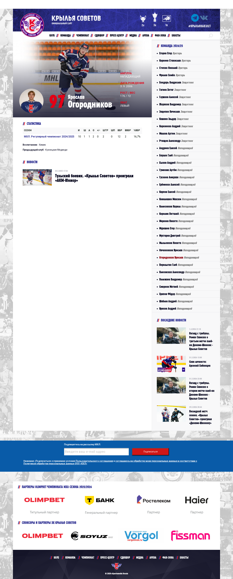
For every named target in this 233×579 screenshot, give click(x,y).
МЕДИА (139, 557)
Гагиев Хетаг (172, 89)
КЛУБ (56, 557)
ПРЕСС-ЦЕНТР (107, 557)
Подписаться (151, 451)
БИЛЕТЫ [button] (176, 35)
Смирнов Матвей (176, 286)
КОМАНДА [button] (65, 35)
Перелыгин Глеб (176, 264)
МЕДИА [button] (133, 35)
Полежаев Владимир (178, 279)
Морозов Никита (176, 221)
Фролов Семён (172, 75)
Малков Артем (173, 133)
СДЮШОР (125, 557)
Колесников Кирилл (177, 206)
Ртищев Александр (176, 140)
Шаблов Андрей (175, 301)
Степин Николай (173, 67)
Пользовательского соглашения (94, 461)
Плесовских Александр (179, 272)
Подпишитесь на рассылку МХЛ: (82, 444)
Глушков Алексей (174, 97)
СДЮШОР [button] (99, 35)
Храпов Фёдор (175, 293)
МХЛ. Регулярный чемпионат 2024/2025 (49, 136)
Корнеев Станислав (175, 60)
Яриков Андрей (175, 308)
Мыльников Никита (178, 242)
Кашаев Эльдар (173, 118)
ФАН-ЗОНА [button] (160, 35)
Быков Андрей (175, 162)
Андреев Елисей (176, 148)
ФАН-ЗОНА (168, 557)
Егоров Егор (170, 53)
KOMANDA (70, 557)
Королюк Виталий (176, 213)
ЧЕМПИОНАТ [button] (82, 35)
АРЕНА (153, 557)
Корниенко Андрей (176, 126)
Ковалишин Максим (178, 199)
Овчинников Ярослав (178, 250)
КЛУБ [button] (52, 35)
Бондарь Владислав (176, 82)
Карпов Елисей (175, 191)
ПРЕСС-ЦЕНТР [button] (117, 35)
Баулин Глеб (173, 155)
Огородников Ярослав (179, 257)
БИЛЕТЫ (184, 557)
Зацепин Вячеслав (175, 111)
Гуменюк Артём (175, 169)
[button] (210, 35)
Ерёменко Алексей (177, 184)
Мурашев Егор (174, 228)
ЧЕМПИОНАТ (88, 557)
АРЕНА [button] (145, 35)
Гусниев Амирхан (176, 177)
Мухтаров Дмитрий (177, 235)
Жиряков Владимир (176, 104)
